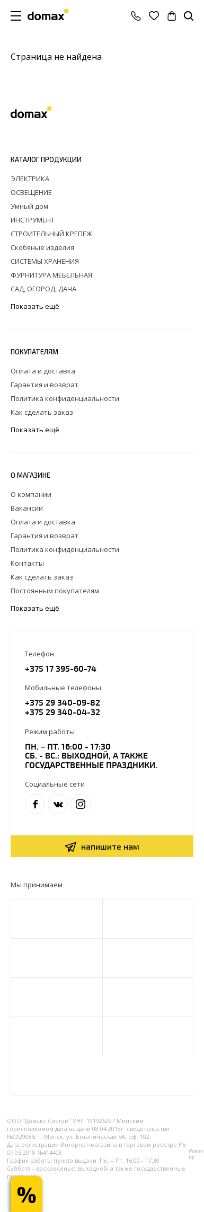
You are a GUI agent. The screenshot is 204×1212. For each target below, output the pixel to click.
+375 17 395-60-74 (60, 668)
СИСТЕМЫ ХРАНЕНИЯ (45, 261)
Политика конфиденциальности (65, 398)
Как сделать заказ (42, 412)
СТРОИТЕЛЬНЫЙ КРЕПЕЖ (51, 233)
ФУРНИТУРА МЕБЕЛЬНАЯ (51, 275)
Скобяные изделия (42, 247)
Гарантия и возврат (44, 384)
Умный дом (29, 206)
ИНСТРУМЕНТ (33, 220)
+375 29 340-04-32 (62, 712)
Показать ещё (36, 306)
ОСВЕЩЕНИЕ (31, 192)
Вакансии (27, 508)
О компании (31, 494)
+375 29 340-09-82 (62, 702)
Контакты (27, 563)
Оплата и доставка (43, 371)
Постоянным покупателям (55, 590)
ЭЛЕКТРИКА (30, 178)
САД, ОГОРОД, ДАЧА (43, 288)
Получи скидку (26, 1194)
